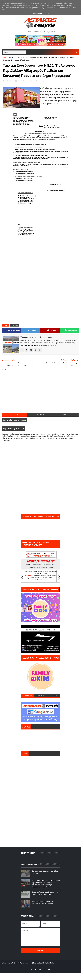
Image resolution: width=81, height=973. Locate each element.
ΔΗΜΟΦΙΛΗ (40, 695)
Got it (46, 13)
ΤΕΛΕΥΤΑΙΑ (27, 695)
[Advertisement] (41, 393)
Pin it (51, 330)
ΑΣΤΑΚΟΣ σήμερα (40, 739)
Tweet (32, 330)
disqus (65, 415)
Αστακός (12, 57)
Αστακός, (41, 81)
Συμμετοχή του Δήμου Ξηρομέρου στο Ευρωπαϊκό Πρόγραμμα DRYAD (45, 893)
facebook (40, 415)
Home (5, 57)
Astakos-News (7, 963)
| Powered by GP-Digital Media (43, 963)
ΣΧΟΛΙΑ (54, 695)
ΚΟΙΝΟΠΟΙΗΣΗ (12, 330)
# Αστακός (14, 325)
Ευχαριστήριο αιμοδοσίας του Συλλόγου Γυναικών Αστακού (42, 902)
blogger (14, 415)
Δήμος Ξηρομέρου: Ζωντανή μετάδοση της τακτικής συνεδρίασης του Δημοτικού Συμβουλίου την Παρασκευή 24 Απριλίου (46, 883)
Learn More (37, 13)
